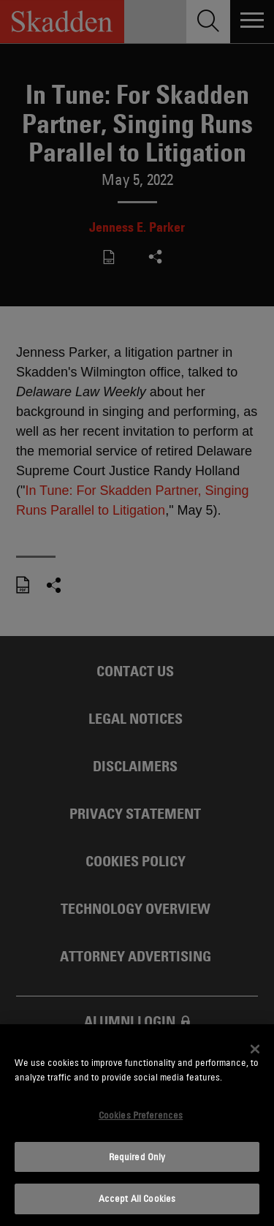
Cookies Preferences (141, 1115)
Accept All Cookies (137, 1198)
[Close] (255, 1049)
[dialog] (137, 1125)
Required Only (137, 1156)
